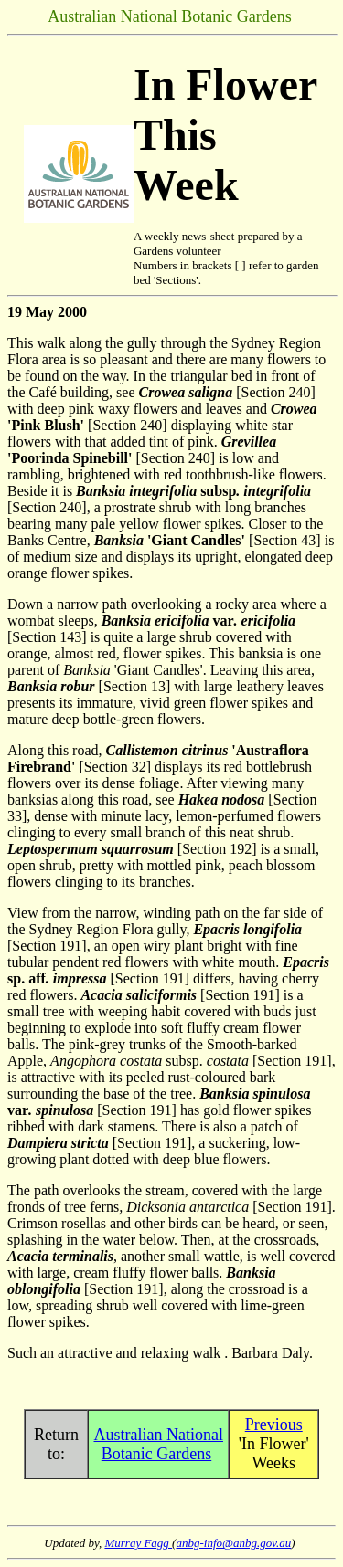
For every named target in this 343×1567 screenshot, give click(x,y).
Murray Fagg (138, 1543)
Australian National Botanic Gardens (158, 1444)
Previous (274, 1424)
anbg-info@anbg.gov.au (233, 1543)
